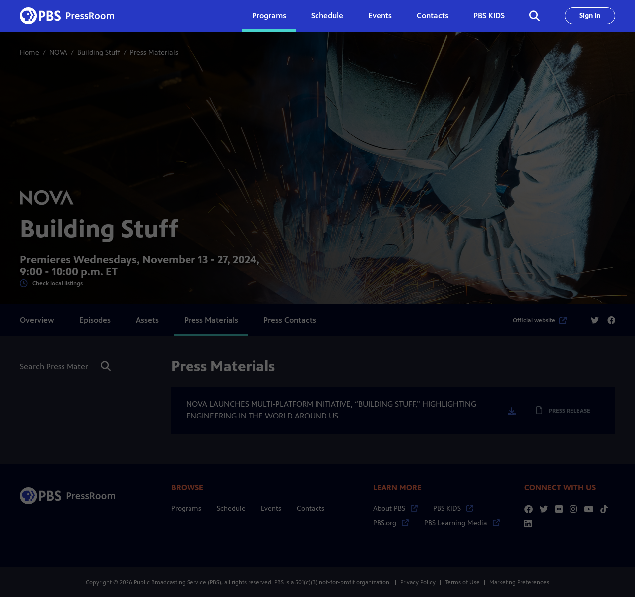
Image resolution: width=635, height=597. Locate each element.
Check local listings (51, 283)
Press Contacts (289, 320)
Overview (37, 320)
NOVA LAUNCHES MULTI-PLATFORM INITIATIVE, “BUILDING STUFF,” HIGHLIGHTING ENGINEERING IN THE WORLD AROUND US (331, 409)
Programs (186, 508)
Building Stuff (98, 52)
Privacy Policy (418, 582)
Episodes (95, 320)
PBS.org (391, 523)
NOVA (58, 52)
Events (380, 15)
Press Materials (211, 320)
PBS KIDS (489, 15)
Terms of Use (462, 582)
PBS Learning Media (462, 523)
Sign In (589, 15)
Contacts (432, 15)
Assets (147, 320)
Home (29, 52)
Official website (540, 320)
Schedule (327, 15)
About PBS (395, 508)
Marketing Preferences (519, 582)
